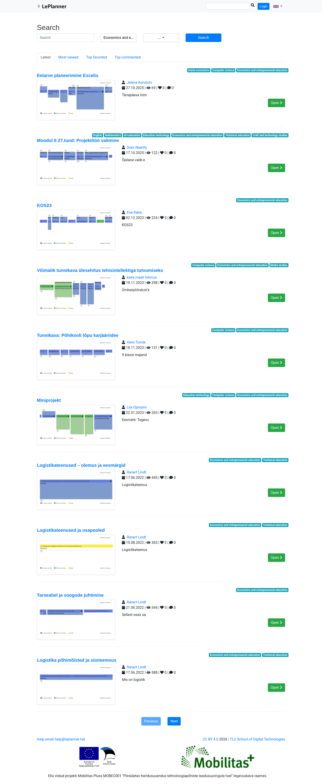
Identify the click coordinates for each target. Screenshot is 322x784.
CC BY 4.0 (210, 739)
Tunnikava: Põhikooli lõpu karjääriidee (77, 335)
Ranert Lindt (136, 472)
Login (263, 6)
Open (276, 103)
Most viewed (68, 57)
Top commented (128, 57)
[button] (277, 6)
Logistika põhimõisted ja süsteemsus (77, 660)
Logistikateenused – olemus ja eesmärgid (81, 465)
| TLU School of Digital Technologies (256, 739)
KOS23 (44, 205)
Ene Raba (134, 212)
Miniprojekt (49, 400)
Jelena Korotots (139, 82)
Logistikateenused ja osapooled (71, 530)
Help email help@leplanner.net (61, 739)
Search (203, 37)
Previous (151, 721)
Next (174, 721)
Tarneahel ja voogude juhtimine (70, 595)
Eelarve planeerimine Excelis (67, 75)
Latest (46, 57)
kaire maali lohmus (142, 277)
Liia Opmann (137, 407)
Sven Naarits (137, 147)
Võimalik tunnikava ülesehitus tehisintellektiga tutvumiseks (100, 270)
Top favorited (96, 57)
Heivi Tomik (136, 342)
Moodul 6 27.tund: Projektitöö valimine (78, 140)
